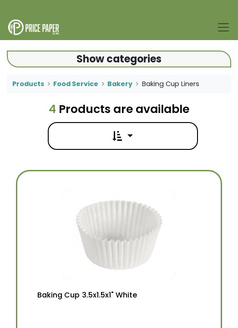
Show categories (119, 59)
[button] (122, 136)
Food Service (75, 83)
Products (28, 83)
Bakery (119, 83)
